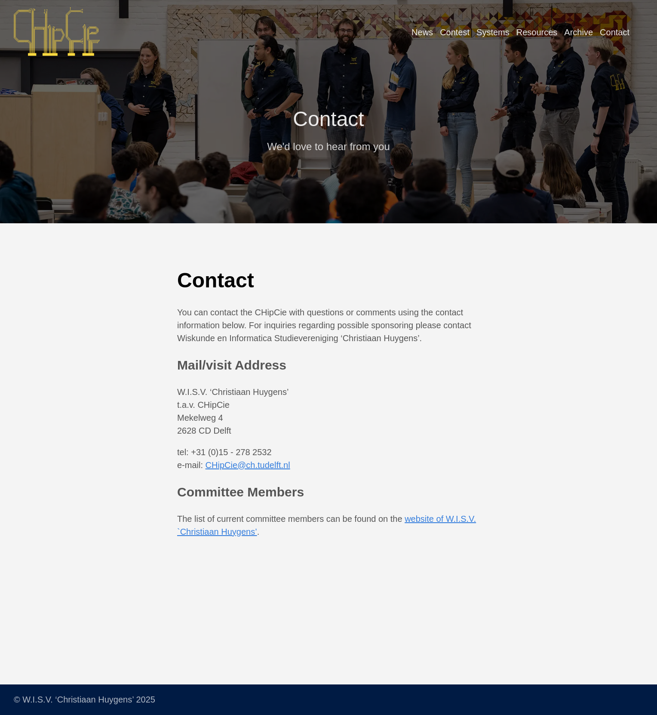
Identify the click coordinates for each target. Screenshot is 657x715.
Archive (578, 32)
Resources (537, 32)
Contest (455, 32)
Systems (493, 32)
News (422, 32)
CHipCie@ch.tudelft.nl (248, 465)
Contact (614, 32)
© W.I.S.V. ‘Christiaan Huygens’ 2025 (84, 699)
